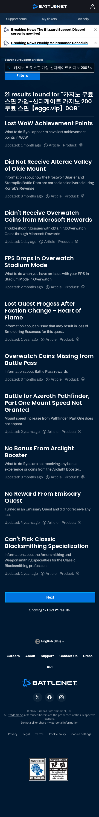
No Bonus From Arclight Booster (39, 451)
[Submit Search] (8, 68)
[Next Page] (50, 597)
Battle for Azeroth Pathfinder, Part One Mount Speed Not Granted (47, 403)
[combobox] (49, 68)
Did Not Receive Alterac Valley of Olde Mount (48, 165)
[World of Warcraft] (81, 145)
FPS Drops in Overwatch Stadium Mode (39, 261)
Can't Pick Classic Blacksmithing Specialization (47, 542)
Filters (22, 75)
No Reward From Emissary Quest (43, 497)
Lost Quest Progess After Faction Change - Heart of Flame (43, 311)
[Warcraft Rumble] (83, 477)
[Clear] (90, 68)
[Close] (95, 31)
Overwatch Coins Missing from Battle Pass (49, 359)
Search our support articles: (24, 59)
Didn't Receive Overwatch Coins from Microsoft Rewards (48, 216)
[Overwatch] (76, 242)
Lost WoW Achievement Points (49, 123)
